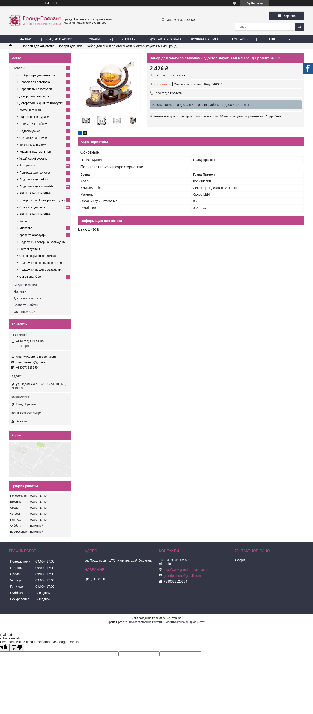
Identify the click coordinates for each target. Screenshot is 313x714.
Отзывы (128, 39)
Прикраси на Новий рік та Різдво (42, 200)
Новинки (20, 291)
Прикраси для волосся (35, 172)
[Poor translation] (16, 647)
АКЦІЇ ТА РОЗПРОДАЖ (35, 193)
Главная (25, 39)
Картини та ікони (30, 110)
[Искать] (299, 27)
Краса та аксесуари (32, 235)
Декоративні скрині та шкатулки (41, 103)
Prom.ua (176, 618)
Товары (93, 39)
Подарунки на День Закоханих (40, 269)
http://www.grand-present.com (36, 356)
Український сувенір (33, 158)
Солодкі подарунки (32, 207)
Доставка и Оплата (165, 39)
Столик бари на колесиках (37, 256)
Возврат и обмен (205, 39)
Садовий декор (30, 131)
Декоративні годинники (35, 96)
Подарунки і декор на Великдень (42, 242)
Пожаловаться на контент (145, 622)
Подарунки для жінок (33, 179)
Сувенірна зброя (30, 276)
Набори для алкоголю (38, 46)
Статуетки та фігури (33, 137)
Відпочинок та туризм (34, 117)
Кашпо (24, 221)
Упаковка (25, 228)
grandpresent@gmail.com (33, 362)
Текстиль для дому (32, 144)
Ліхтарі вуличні (29, 249)
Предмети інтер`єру (33, 123)
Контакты (240, 39)
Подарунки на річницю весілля (40, 262)
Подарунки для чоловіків (36, 186)
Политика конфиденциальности (184, 622)
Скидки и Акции (59, 39)
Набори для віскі (70, 46)
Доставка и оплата (27, 298)
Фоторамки (27, 165)
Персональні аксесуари (35, 89)
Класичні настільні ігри (35, 151)
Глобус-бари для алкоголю (37, 75)
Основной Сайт (25, 311)
